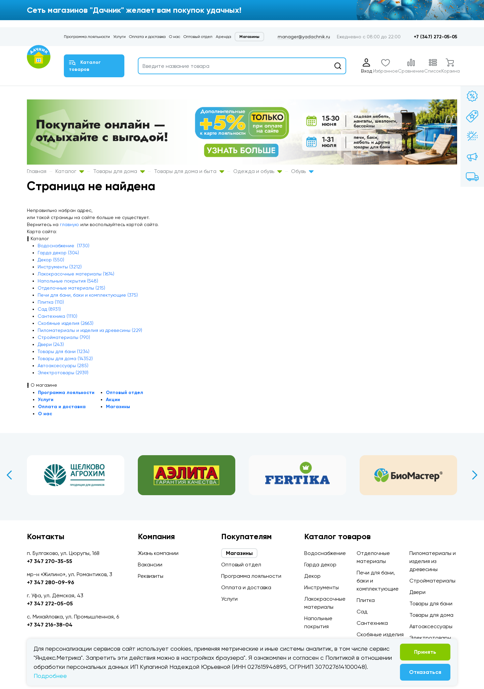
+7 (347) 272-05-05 (435, 37)
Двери (417, 592)
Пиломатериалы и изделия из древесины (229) (90, 330)
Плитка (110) (51, 302)
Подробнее (50, 675)
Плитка (366, 600)
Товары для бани (430, 603)
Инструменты (321, 587)
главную (69, 224)
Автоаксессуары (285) (63, 365)
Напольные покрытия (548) (68, 281)
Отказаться (425, 672)
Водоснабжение (325, 553)
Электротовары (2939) (63, 372)
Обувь (302, 171)
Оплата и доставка (147, 36)
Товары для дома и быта (189, 171)
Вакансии (150, 564)
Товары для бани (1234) (63, 351)
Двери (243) (51, 344)
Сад (362, 611)
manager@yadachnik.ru (304, 36)
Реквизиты (150, 576)
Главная (36, 171)
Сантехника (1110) (57, 316)
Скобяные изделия (380, 634)
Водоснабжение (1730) (63, 245)
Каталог (69, 171)
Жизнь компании (158, 553)
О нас (174, 36)
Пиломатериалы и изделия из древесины (432, 561)
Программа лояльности (87, 36)
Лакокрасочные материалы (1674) (76, 273)
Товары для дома (119, 171)
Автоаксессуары (430, 626)
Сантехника (372, 623)
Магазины (249, 36)
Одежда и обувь (257, 171)
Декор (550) (51, 259)
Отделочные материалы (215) (71, 288)
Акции (113, 399)
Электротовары (430, 638)
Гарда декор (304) (58, 252)
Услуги (119, 36)
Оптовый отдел (198, 36)
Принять (425, 652)
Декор (312, 576)
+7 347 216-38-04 (50, 624)
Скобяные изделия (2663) (65, 323)
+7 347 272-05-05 (50, 603)
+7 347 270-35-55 (49, 561)
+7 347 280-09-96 (50, 582)
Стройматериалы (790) (64, 337)
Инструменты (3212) (60, 266)
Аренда (223, 36)
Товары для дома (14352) (65, 358)
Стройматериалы (432, 580)
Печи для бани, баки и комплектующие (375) (88, 295)
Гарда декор (320, 564)
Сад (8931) (49, 309)
